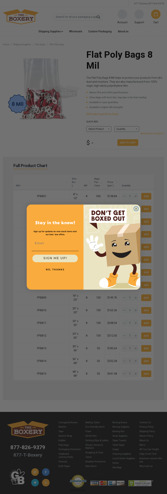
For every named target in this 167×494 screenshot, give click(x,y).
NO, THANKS (55, 270)
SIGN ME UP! (55, 258)
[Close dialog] (136, 208)
